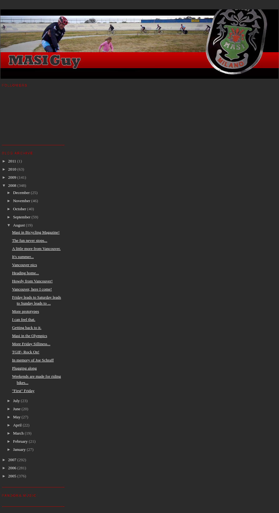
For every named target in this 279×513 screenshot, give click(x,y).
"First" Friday (23, 390)
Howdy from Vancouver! (32, 281)
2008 (12, 185)
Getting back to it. (26, 327)
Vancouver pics (24, 264)
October (20, 209)
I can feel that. (23, 319)
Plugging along (24, 368)
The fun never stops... (29, 240)
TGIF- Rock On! (25, 352)
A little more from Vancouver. (36, 248)
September (22, 217)
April (18, 425)
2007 (12, 459)
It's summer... (23, 256)
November (22, 200)
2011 (12, 161)
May (17, 417)
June (17, 408)
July (17, 400)
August (19, 225)
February (21, 441)
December (22, 192)
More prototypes (25, 311)
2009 (12, 177)
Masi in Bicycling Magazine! (35, 232)
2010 (12, 169)
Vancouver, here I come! (32, 289)
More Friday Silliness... (31, 343)
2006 (12, 468)
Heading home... (25, 273)
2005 (12, 476)
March (19, 433)
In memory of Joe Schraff (32, 360)
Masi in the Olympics (29, 335)
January (20, 449)
